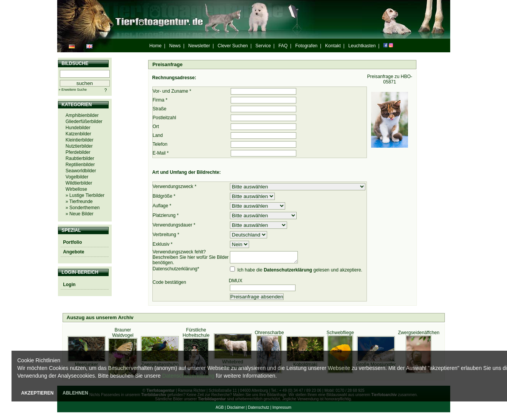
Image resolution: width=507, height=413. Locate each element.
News (175, 45)
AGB (220, 408)
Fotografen (306, 45)
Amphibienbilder (82, 115)
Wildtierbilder (79, 183)
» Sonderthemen (83, 207)
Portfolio (72, 242)
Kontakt (333, 45)
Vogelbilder (77, 177)
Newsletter (199, 45)
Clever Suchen (233, 45)
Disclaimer (236, 408)
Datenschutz (258, 408)
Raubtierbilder (80, 158)
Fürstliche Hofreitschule (196, 333)
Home (155, 45)
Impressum (281, 408)
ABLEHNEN (75, 393)
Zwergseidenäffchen (418, 333)
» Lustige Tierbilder (85, 195)
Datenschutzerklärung (188, 376)
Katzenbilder (78, 134)
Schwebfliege (340, 333)
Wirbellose (76, 189)
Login (69, 284)
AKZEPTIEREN (37, 393)
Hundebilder (78, 127)
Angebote (73, 252)
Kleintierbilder (80, 140)
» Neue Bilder (80, 213)
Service (263, 45)
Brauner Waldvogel (123, 333)
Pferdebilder (78, 152)
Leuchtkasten (362, 45)
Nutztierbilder (79, 146)
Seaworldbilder (81, 170)
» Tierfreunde (79, 201)
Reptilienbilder (80, 164)
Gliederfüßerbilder (84, 121)
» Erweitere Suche (73, 90)
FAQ (282, 45)
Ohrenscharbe (269, 333)
